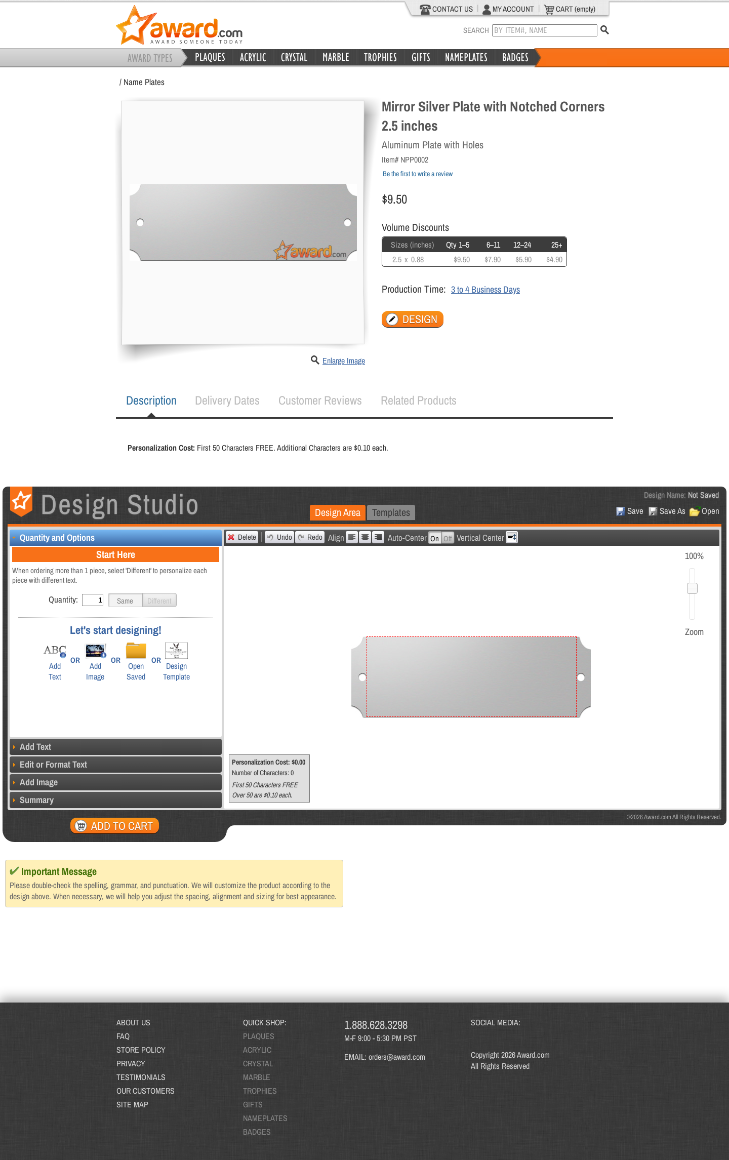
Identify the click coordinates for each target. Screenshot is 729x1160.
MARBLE (256, 1077)
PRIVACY (130, 1063)
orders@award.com (397, 1056)
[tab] (151, 400)
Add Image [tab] (34, 782)
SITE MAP (132, 1104)
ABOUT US (133, 1022)
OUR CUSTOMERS (145, 1090)
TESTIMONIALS (141, 1077)
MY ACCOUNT (508, 9)
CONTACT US (446, 9)
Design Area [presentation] (337, 512)
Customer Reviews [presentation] (320, 400)
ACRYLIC (257, 1049)
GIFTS (253, 1104)
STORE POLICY (141, 1049)
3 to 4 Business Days (485, 289)
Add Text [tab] (30, 746)
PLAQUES (258, 1036)
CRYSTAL (258, 1063)
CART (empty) (569, 9)
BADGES (257, 1131)
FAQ (123, 1036)
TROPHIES (260, 1090)
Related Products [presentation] (419, 400)
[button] (125, 600)
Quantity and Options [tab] (52, 537)
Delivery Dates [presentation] (227, 400)
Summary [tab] (32, 799)
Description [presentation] (151, 400)
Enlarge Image (343, 360)
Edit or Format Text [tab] (48, 764)
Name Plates (144, 82)
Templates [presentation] (391, 512)
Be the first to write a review (418, 173)
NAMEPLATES (265, 1118)
